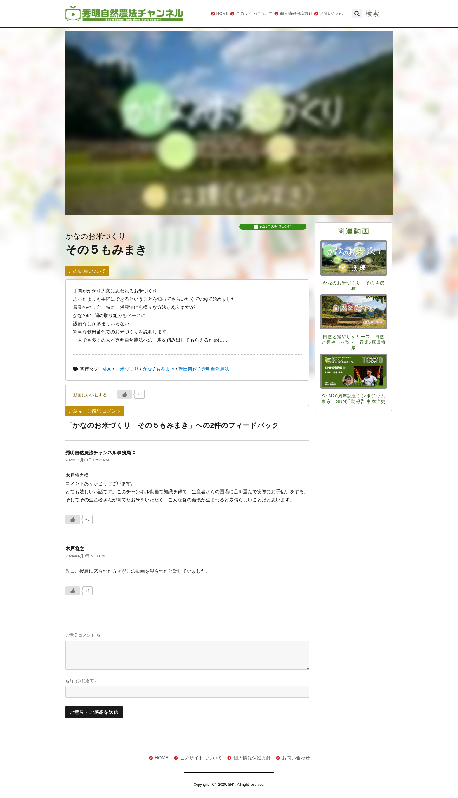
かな (147, 368)
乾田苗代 (187, 368)
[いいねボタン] (124, 394)
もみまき (165, 368)
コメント (89, 635)
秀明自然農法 (215, 368)
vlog (107, 368)
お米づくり (127, 368)
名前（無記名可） (81, 681)
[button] (357, 13)
